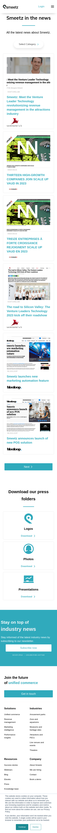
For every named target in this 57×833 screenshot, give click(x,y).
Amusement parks (37, 714)
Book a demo (35, 779)
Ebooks (7, 779)
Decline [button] (36, 827)
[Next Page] (28, 466)
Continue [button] (22, 827)
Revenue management (10, 720)
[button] (52, 6)
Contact (33, 774)
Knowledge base (11, 789)
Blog (6, 774)
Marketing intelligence (9, 728)
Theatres (33, 750)
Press (6, 784)
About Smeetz (36, 765)
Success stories (11, 765)
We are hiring (35, 770)
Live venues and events (37, 744)
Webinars (8, 770)
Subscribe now (28, 647)
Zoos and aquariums (34, 720)
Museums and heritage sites (36, 728)
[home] (10, 6)
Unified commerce (12, 714)
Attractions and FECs (36, 736)
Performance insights (9, 736)
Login (41, 6)
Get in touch (28, 693)
